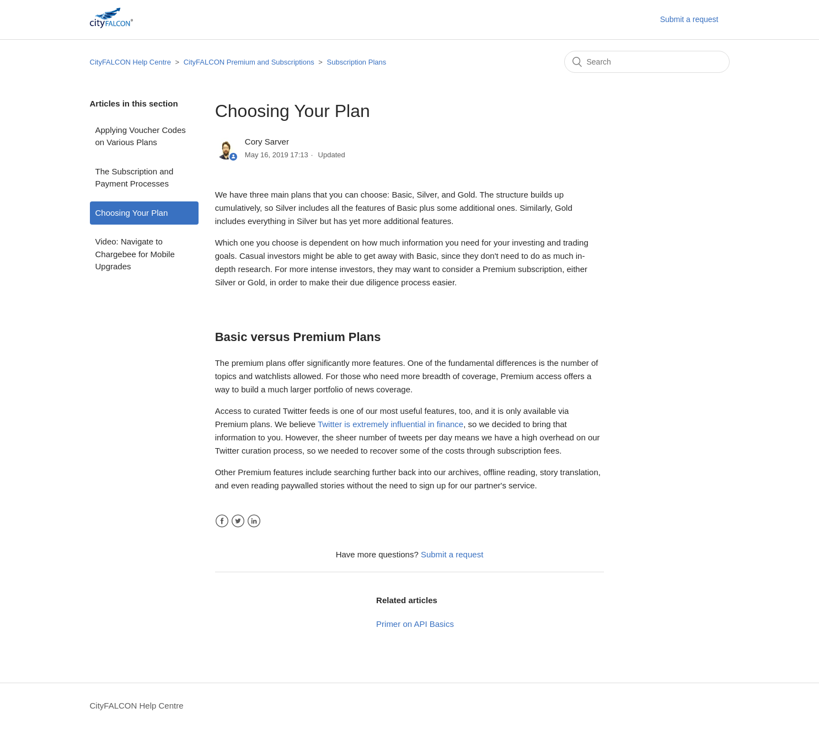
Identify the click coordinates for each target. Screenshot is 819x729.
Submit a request (689, 19)
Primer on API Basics (415, 624)
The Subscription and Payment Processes (134, 178)
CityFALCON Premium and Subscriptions (249, 62)
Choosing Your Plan (131, 212)
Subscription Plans (357, 62)
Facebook (222, 521)
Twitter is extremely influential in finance (390, 424)
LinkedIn (254, 521)
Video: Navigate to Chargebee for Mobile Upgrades (135, 254)
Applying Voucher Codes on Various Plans (140, 136)
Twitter (238, 521)
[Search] (647, 62)
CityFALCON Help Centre (130, 62)
